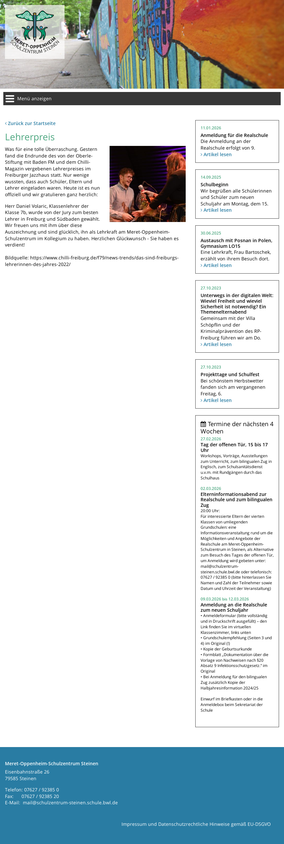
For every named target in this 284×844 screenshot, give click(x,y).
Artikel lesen (216, 154)
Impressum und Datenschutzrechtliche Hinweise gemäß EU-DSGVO (196, 824)
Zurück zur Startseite (30, 123)
